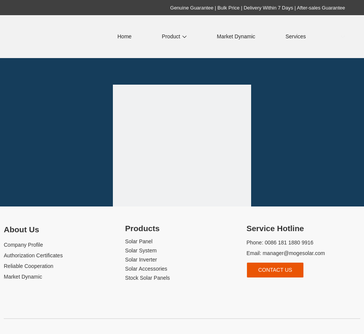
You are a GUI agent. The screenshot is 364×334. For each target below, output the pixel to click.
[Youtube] (276, 290)
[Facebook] (251, 290)
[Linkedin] (264, 290)
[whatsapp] (302, 290)
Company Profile (23, 245)
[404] (182, 154)
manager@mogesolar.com (293, 253)
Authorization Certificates (33, 255)
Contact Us (275, 270)
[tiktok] (289, 290)
